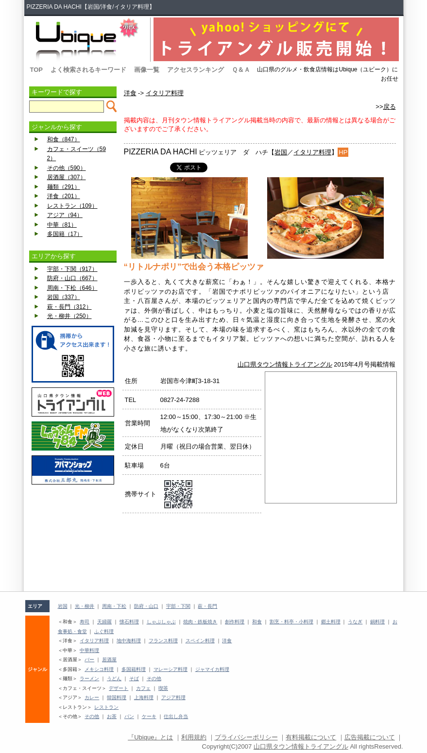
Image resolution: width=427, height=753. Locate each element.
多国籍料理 (133, 669)
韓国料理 (116, 697)
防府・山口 (146, 606)
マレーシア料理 (171, 669)
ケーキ (149, 716)
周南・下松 (114, 606)
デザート (118, 688)
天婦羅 (104, 621)
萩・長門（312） (69, 306)
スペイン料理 (200, 640)
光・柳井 (84, 606)
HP (343, 152)
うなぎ (355, 621)
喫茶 (163, 688)
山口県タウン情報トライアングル (285, 364)
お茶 (112, 716)
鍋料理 (377, 621)
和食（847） (63, 139)
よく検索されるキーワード (88, 69)
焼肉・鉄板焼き (200, 621)
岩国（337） (63, 297)
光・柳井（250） (69, 316)
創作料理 (234, 621)
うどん (114, 678)
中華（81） (62, 224)
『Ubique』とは (150, 737)
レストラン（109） (72, 205)
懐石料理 (129, 621)
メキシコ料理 (99, 669)
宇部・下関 (178, 606)
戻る (389, 106)
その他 (154, 678)
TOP (36, 69)
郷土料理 (331, 621)
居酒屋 (109, 659)
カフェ (143, 688)
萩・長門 (207, 606)
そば (134, 678)
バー (89, 659)
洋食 (130, 93)
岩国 (280, 152)
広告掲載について (369, 737)
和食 (257, 621)
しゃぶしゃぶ (161, 621)
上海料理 (144, 697)
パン (129, 716)
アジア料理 (173, 697)
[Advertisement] (73, 511)
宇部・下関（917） (72, 269)
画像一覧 (146, 69)
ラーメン (89, 678)
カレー (92, 697)
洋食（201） (63, 196)
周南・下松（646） (72, 287)
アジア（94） (65, 215)
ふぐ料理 (104, 631)
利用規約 (193, 737)
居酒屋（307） (66, 177)
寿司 (84, 621)
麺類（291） (63, 187)
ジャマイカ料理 (212, 669)
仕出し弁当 (176, 716)
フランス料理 (163, 640)
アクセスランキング (195, 69)
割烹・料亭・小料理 (291, 621)
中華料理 (89, 650)
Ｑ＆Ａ (241, 69)
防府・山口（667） (72, 278)
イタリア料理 (165, 93)
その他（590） (66, 168)
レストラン (106, 707)
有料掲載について (311, 737)
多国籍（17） (65, 234)
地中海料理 (129, 640)
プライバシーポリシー (246, 737)
